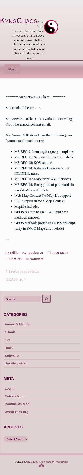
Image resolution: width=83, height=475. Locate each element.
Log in (10, 388)
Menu (12, 69)
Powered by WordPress (54, 461)
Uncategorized (16, 363)
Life (8, 340)
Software (37, 259)
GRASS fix (14, 279)
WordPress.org (16, 412)
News (9, 347)
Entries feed (14, 396)
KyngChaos (18, 20)
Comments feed (17, 404)
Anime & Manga (17, 324)
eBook (10, 332)
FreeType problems (24, 271)
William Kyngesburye (26, 252)
